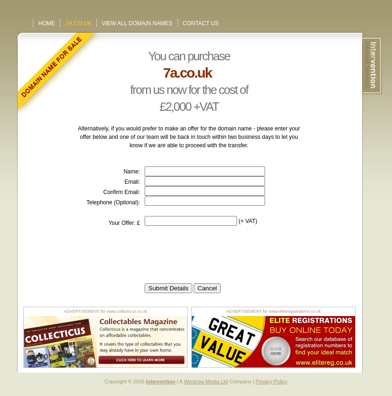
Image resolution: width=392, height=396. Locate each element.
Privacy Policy (271, 381)
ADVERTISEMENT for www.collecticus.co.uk (105, 311)
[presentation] (216, 255)
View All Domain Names (137, 23)
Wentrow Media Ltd (206, 381)
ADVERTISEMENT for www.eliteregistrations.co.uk (273, 311)
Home (46, 23)
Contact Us (201, 23)
